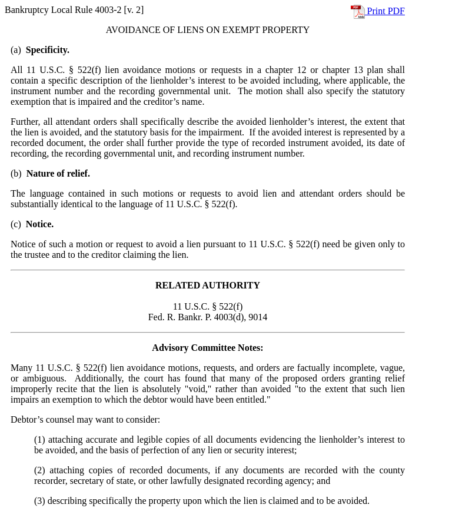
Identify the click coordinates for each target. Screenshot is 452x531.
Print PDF (378, 11)
